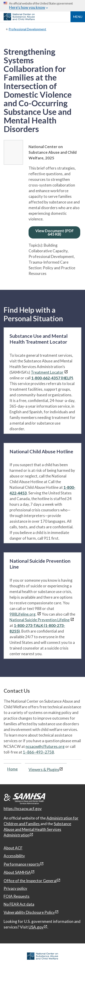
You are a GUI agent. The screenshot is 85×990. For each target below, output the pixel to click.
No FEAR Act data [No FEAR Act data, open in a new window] (19, 904)
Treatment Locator (47, 372)
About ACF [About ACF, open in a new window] (13, 848)
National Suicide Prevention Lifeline (40, 619)
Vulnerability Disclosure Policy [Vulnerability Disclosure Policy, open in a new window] (29, 912)
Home (12, 769)
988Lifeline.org (23, 614)
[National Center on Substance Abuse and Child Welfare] (19, 19)
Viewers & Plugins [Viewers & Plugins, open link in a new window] (44, 769)
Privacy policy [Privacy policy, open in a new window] (15, 888)
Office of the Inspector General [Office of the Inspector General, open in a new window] (30, 880)
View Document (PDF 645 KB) (54, 232)
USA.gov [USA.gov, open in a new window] (36, 927)
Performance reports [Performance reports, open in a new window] (22, 864)
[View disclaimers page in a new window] (66, 372)
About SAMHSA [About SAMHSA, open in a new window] (17, 872)
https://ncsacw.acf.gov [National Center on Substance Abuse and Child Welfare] (23, 808)
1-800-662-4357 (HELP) (52, 378)
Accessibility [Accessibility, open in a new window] (14, 855)
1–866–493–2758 (38, 752)
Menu (77, 17)
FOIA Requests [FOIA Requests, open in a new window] (16, 896)
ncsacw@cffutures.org (45, 746)
